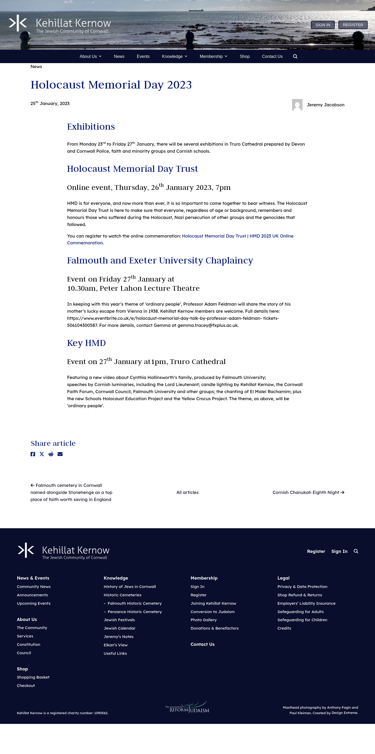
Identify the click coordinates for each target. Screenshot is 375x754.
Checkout (26, 685)
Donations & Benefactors (215, 628)
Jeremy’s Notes (118, 636)
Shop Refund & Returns (299, 594)
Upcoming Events (34, 603)
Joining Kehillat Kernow (213, 603)
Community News (34, 586)
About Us (27, 619)
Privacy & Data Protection (302, 586)
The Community (32, 627)
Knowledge (116, 578)
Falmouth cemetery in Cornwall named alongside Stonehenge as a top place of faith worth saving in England (72, 492)
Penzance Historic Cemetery (135, 611)
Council (24, 652)
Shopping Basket (33, 677)
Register (316, 551)
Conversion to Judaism (213, 611)
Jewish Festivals (119, 619)
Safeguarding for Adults (300, 611)
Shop (22, 669)
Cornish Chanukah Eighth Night (308, 492)
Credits (284, 628)
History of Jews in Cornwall (130, 586)
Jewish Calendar (120, 628)
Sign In (339, 551)
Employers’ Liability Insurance (306, 603)
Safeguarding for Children (302, 619)
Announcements (32, 594)
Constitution (28, 644)
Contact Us (203, 644)
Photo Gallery (204, 619)
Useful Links (115, 653)
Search (356, 551)
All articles (187, 492)
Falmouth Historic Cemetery (135, 603)
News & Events (33, 578)
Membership (204, 578)
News (36, 66)
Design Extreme (344, 713)
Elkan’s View (115, 644)
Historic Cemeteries (122, 594)
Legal (283, 578)
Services (25, 636)
